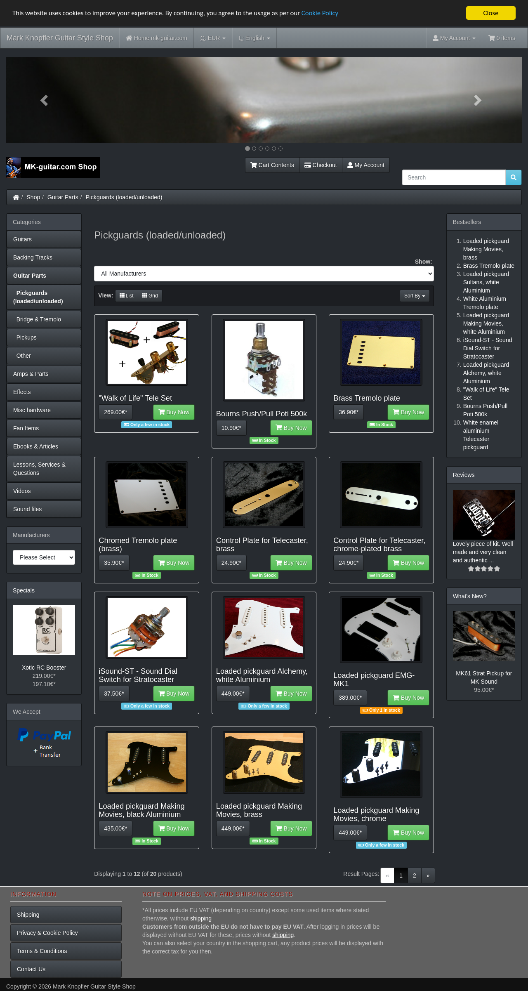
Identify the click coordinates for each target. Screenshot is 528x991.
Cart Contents (272, 165)
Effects (22, 392)
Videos (22, 491)
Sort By (414, 296)
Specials (24, 590)
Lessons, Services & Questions (39, 468)
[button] (45, 100)
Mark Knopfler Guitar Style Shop (60, 38)
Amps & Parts (31, 373)
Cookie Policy (325, 13)
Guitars (22, 239)
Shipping (28, 914)
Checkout (320, 165)
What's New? (470, 596)
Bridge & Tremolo (37, 319)
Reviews (464, 475)
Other (22, 355)
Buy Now (174, 412)
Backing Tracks (32, 257)
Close (490, 13)
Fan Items (26, 428)
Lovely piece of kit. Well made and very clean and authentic (483, 552)
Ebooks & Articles (35, 446)
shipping (201, 918)
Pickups (25, 337)
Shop (33, 197)
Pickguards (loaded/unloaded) (124, 197)
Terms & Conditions (42, 951)
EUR (213, 38)
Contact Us (31, 969)
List (127, 296)
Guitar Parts (62, 197)
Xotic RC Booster (44, 667)
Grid (150, 296)
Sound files (27, 509)
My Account (365, 165)
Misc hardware (32, 410)
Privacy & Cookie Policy (47, 933)
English (254, 38)
